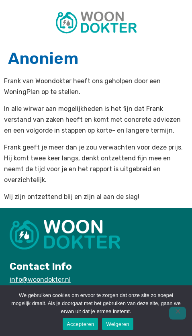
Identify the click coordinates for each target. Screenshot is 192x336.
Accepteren (80, 324)
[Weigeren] (177, 313)
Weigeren (117, 324)
